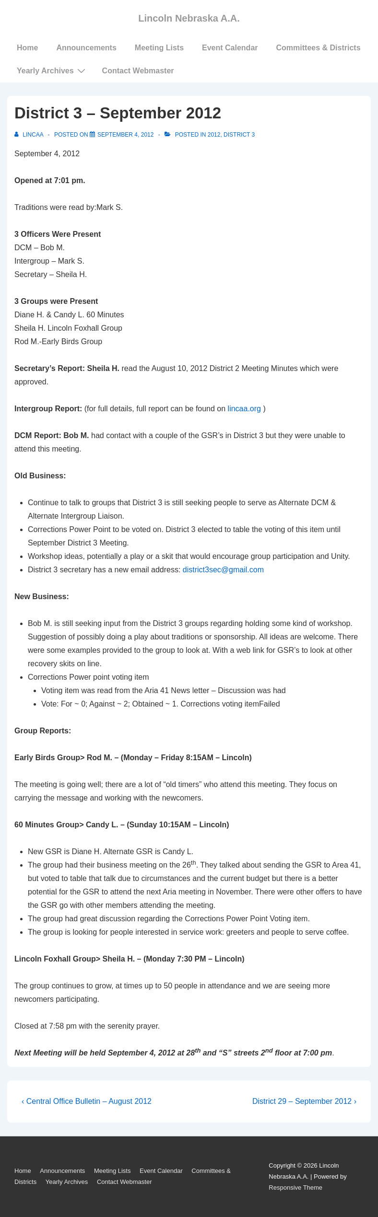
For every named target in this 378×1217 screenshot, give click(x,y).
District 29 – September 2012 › (304, 1101)
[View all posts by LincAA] (29, 134)
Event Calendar (230, 48)
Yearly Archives (52, 70)
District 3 (239, 134)
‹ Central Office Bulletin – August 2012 (87, 1101)
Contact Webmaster (138, 71)
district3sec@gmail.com (223, 570)
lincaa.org (244, 409)
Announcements (86, 48)
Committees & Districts (318, 48)
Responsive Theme (295, 1187)
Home (27, 48)
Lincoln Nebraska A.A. (189, 18)
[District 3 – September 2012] (125, 134)
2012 (214, 134)
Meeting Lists (159, 48)
